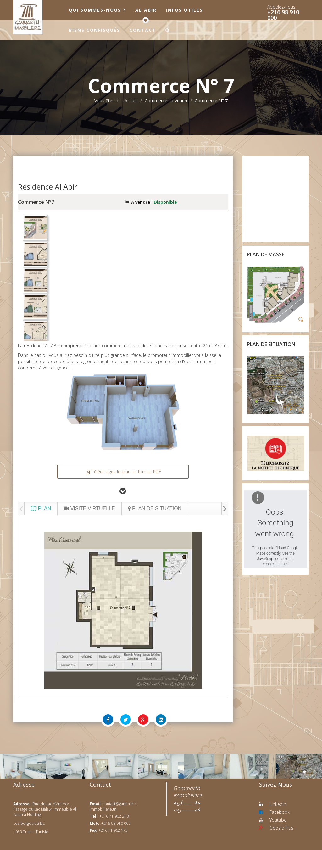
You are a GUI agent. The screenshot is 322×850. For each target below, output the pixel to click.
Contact (143, 30)
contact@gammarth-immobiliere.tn (114, 806)
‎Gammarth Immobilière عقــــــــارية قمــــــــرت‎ (188, 798)
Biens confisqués (94, 30)
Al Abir (146, 10)
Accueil (132, 101)
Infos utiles (184, 10)
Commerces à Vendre (167, 101)
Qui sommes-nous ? (97, 10)
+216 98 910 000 (283, 14)
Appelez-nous (281, 7)
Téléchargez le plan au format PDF (123, 472)
